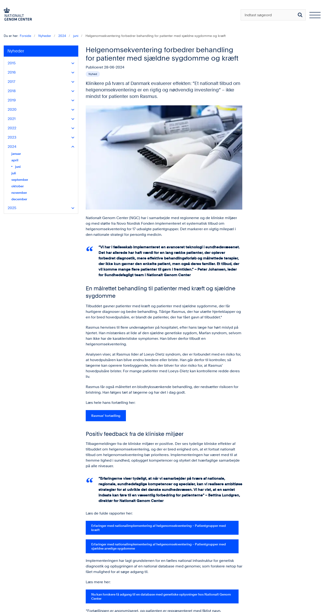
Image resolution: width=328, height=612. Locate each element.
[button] (71, 63)
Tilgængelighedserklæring (108, 585)
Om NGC (265, 582)
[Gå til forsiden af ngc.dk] (16, 14)
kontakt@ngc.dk (29, 581)
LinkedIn (208, 575)
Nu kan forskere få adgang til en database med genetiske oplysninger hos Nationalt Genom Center (161, 498)
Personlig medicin (272, 597)
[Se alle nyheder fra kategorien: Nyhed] (93, 74)
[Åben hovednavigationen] (315, 15)
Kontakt (263, 589)
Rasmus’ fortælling (105, 317)
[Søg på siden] (300, 14)
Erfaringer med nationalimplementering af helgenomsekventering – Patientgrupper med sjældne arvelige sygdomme (158, 448)
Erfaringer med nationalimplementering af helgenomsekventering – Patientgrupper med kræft (158, 429)
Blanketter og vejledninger (280, 575)
